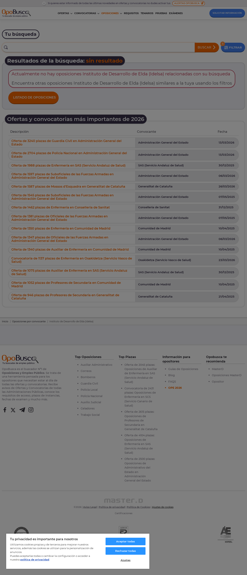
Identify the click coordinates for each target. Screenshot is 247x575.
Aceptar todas (125, 541)
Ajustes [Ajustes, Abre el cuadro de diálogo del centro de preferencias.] (126, 560)
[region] (77, 551)
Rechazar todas (125, 550)
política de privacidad (34, 559)
